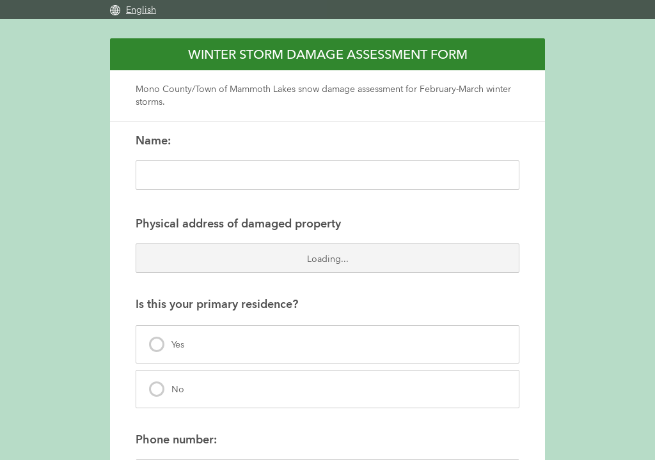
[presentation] (327, 344)
